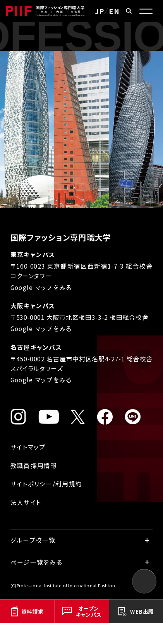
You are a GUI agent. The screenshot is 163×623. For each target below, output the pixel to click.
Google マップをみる (41, 287)
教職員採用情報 (33, 465)
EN (114, 11)
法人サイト (25, 502)
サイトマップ (28, 447)
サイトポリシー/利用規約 (46, 483)
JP (100, 11)
